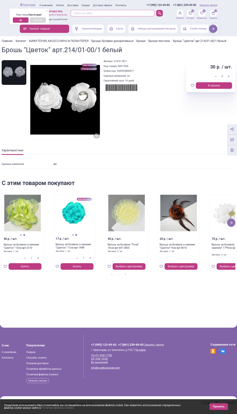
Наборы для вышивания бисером (152, 28)
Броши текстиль (177, 40)
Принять (219, 406)
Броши (159, 40)
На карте (146, 352)
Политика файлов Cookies (60, 377)
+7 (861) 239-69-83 (184, 5)
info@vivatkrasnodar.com (110, 370)
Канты (115, 28)
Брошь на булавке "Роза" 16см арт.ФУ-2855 (141, 249)
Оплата (60, 5)
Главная (25, 40)
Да (20, 20)
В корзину (196, 88)
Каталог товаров (36, 29)
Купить (43, 269)
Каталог (39, 40)
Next (213, 28)
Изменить (37, 20)
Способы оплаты (54, 360)
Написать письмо (56, 383)
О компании (46, 5)
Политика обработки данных (62, 371)
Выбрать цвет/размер (147, 269)
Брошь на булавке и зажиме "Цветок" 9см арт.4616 (195, 249)
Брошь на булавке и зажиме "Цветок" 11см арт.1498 (91, 249)
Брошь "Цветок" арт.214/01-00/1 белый (46, 43)
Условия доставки (55, 366)
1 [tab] (39, 238)
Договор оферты (102, 5)
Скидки (86, 5)
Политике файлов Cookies (58, 407)
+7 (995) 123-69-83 (158, 5)
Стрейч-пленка (194, 28)
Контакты (121, 5)
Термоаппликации (87, 28)
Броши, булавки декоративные (131, 40)
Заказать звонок (208, 5)
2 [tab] (42, 238)
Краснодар (29, 4)
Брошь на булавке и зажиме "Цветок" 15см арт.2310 (39, 249)
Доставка (72, 5)
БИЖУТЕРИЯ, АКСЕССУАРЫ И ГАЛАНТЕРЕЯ (77, 40)
